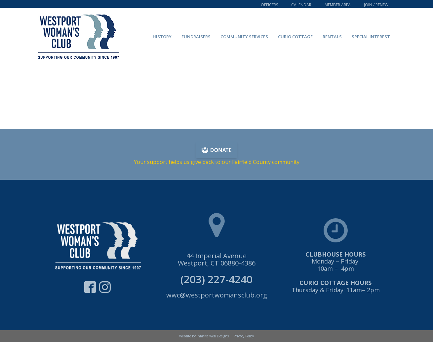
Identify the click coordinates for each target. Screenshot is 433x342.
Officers (269, 5)
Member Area (338, 5)
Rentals (332, 37)
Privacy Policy (244, 336)
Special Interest (371, 37)
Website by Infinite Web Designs (204, 336)
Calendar (301, 5)
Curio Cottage (295, 37)
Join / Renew (376, 5)
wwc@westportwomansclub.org (216, 295)
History (162, 37)
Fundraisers (196, 37)
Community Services (244, 37)
